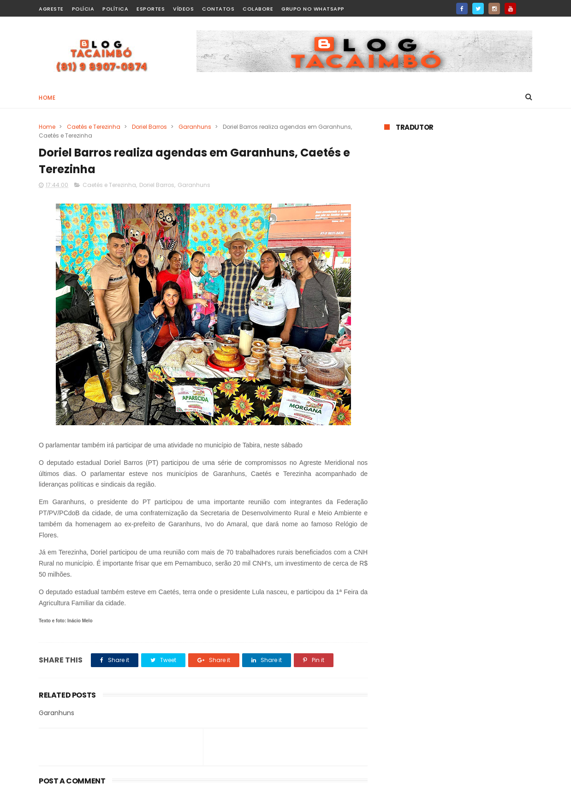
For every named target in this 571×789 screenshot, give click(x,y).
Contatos (218, 8)
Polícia (83, 8)
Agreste (51, 8)
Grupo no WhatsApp (313, 8)
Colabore (258, 8)
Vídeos (183, 8)
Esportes (151, 8)
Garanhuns (194, 127)
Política (115, 8)
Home (47, 98)
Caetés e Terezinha (93, 127)
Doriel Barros (149, 127)
